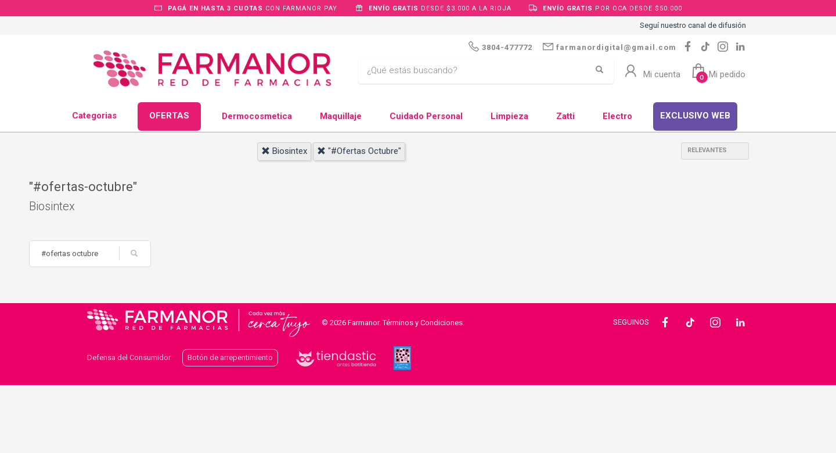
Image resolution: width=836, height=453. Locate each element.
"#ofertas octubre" (359, 151)
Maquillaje (341, 116)
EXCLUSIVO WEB (695, 115)
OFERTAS (169, 115)
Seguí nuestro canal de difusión (693, 25)
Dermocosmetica (257, 116)
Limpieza (509, 116)
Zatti (565, 116)
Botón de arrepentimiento (230, 357)
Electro (617, 116)
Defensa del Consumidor (129, 357)
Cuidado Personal (426, 116)
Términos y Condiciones (423, 322)
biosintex (284, 151)
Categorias (94, 115)
